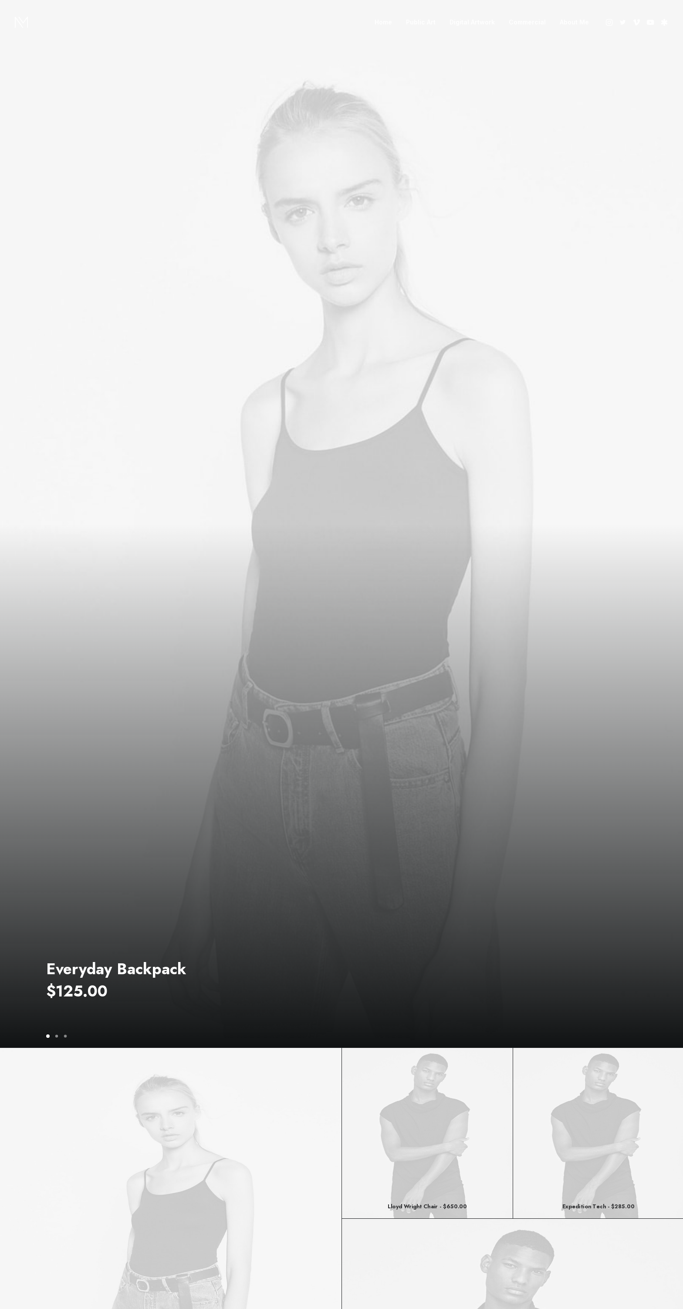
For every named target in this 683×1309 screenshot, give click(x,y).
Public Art (421, 22)
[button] (610, 22)
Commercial (527, 22)
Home (383, 22)
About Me (574, 22)
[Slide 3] (65, 1036)
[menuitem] (383, 22)
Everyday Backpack (116, 969)
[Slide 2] (56, 1036)
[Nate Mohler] (21, 22)
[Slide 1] (49, 1036)
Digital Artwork (472, 22)
